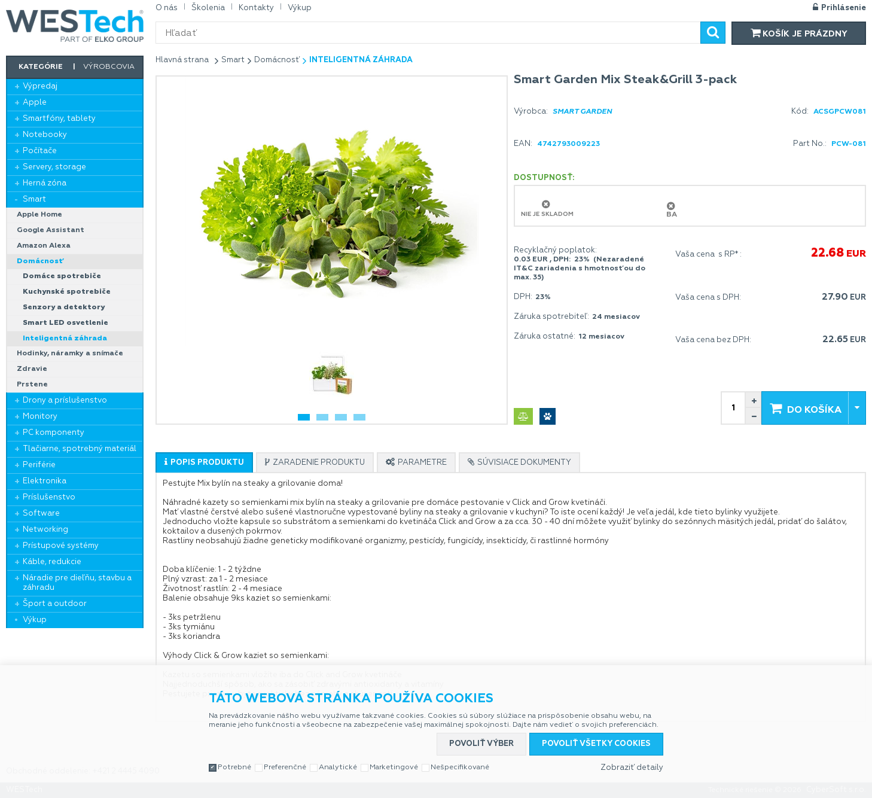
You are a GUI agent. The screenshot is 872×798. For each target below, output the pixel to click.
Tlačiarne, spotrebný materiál (79, 449)
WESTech (75, 26)
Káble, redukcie (52, 562)
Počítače (40, 151)
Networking (45, 530)
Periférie (39, 465)
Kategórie (41, 67)
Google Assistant (50, 230)
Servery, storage (54, 167)
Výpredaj (40, 86)
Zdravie (32, 369)
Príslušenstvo (49, 497)
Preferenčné (285, 767)
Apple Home (39, 214)
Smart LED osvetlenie (65, 323)
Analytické (338, 767)
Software (41, 513)
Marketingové (394, 767)
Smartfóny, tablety (59, 119)
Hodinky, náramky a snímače (70, 353)
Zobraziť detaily (631, 768)
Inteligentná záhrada (65, 338)
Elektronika (44, 481)
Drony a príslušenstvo (65, 400)
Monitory (40, 417)
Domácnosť (40, 261)
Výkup (35, 620)
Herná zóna (44, 183)
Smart (34, 199)
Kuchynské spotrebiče (67, 292)
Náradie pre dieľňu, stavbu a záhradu (77, 583)
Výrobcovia (109, 67)
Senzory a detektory (64, 307)
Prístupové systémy (61, 546)
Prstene (32, 384)
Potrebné (234, 767)
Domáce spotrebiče (62, 276)
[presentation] (204, 462)
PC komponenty (53, 433)
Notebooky (45, 135)
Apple (35, 102)
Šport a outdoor (55, 604)
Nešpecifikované (460, 767)
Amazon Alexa (44, 245)
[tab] (204, 462)
